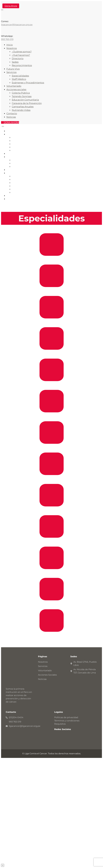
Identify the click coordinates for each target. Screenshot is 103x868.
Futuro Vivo (13, 69)
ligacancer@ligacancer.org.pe (17, 24)
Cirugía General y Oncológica (51, 511)
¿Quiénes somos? (22, 51)
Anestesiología (51, 479)
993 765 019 (7, 39)
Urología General (51, 417)
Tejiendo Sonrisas (21, 96)
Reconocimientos (22, 65)
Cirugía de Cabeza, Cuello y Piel (52, 354)
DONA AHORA (11, 122)
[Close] (3, 126)
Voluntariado (13, 86)
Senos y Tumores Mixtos (51, 448)
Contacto (11, 113)
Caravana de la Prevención (27, 103)
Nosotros (11, 48)
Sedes (15, 62)
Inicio (9, 44)
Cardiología (51, 260)
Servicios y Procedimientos (26, 166)
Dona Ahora (11, 6)
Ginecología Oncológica (51, 605)
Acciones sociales (16, 89)
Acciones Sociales (15, 173)
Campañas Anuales (22, 106)
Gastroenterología (51, 291)
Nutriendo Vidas (21, 110)
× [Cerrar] (2, 865)
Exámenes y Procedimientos (28, 82)
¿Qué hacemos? (21, 55)
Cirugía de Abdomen (51, 385)
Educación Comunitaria (25, 99)
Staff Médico (19, 79)
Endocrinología (51, 323)
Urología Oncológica (51, 573)
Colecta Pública (21, 93)
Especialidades (20, 75)
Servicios (11, 72)
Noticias (11, 117)
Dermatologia (51, 636)
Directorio (17, 58)
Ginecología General (51, 542)
